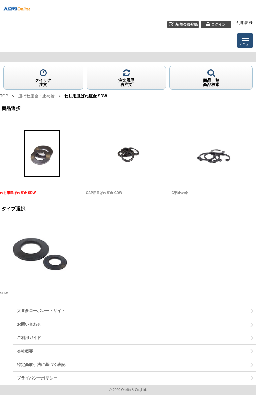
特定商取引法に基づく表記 (41, 364)
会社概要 (25, 351)
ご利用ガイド (29, 337)
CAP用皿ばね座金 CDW (104, 193)
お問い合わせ (29, 324)
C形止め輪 (180, 193)
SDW (4, 293)
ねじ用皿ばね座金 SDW (18, 193)
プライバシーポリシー (37, 378)
